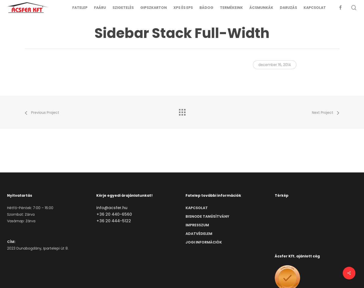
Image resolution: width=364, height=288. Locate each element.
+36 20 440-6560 (114, 214)
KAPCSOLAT (197, 207)
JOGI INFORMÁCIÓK (204, 242)
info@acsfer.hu (111, 208)
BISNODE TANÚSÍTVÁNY (207, 216)
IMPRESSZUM (197, 225)
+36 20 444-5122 (113, 221)
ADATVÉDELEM (199, 233)
